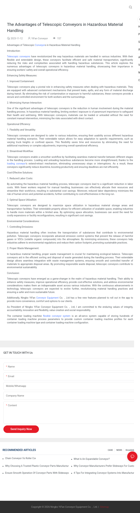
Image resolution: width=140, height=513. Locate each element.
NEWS (119, 450)
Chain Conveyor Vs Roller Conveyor (20, 458)
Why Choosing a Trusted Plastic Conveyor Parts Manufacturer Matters (37, 466)
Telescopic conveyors (18, 56)
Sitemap (104, 507)
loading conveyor (16, 163)
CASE (110, 450)
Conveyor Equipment (47, 297)
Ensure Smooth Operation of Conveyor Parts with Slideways (37, 473)
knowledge (131, 450)
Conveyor (40, 45)
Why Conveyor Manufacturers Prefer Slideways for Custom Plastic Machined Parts (105, 466)
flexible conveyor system (57, 316)
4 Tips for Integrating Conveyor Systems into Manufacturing (105, 473)
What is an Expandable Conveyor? (92, 459)
